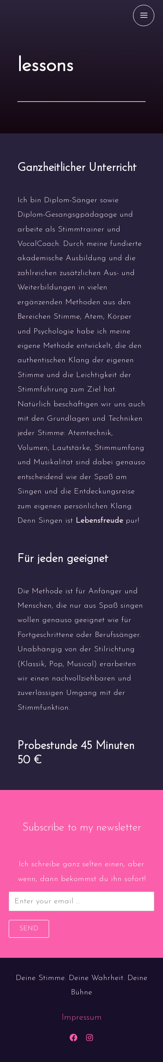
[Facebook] (73, 1038)
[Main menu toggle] (143, 15)
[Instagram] (89, 1038)
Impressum (82, 1017)
